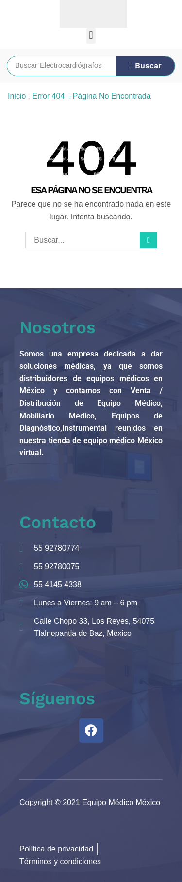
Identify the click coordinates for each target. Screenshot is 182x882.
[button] (91, 36)
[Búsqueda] (145, 66)
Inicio (17, 96)
